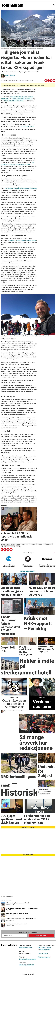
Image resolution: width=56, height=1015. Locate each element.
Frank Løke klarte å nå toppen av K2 (14, 101)
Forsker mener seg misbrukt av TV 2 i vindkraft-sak (21, 919)
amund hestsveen (15, 544)
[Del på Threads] (51, 80)
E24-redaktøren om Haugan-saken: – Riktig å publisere (22, 908)
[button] (54, 553)
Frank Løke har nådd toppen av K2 (22, 99)
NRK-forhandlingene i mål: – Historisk (17, 913)
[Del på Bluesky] (54, 80)
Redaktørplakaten (45, 949)
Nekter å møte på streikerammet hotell (17, 903)
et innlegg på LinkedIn (27, 126)
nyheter (13, 546)
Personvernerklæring (44, 957)
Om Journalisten (43, 953)
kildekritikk (49, 544)
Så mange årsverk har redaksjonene (16, 924)
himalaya (39, 544)
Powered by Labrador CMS (28, 974)
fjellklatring (25, 544)
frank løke (32, 544)
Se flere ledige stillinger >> (28, 571)
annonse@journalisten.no (26, 965)
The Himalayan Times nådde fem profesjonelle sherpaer (20, 188)
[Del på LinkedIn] (48, 80)
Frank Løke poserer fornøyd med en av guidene (22, 240)
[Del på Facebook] (45, 80)
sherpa (18, 546)
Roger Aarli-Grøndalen (25, 947)
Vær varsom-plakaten (44, 947)
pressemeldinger (5, 544)
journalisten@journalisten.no (27, 959)
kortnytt (6, 546)
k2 (43, 544)
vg (2, 546)
